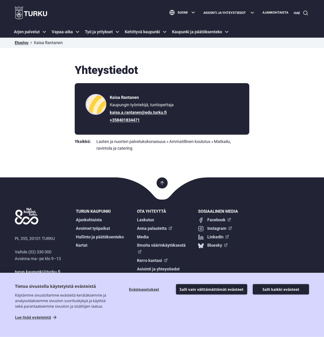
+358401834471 (125, 120)
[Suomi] (181, 13)
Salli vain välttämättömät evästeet (212, 289)
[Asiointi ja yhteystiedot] (227, 13)
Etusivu (21, 42)
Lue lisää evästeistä (33, 317)
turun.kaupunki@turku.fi (37, 271)
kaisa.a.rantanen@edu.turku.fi (138, 112)
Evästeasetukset (144, 289)
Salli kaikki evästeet (280, 289)
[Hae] (300, 13)
